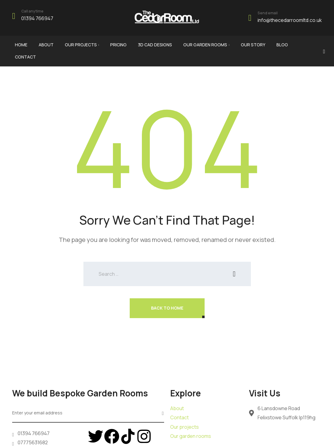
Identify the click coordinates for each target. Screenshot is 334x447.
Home (21, 45)
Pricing (118, 45)
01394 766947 (37, 18)
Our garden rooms (205, 45)
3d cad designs (155, 45)
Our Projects (81, 45)
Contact (25, 57)
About (46, 45)
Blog (282, 45)
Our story (253, 45)
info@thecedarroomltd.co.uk (290, 20)
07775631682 (33, 442)
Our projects (184, 427)
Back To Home (167, 308)
